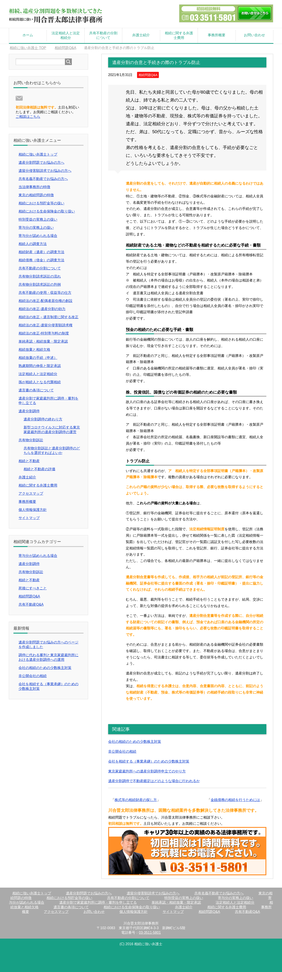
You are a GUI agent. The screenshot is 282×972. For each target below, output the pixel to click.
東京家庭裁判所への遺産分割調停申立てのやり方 (147, 771)
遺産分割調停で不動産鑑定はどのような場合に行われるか (154, 781)
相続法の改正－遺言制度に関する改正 (48, 317)
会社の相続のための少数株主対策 (134, 741)
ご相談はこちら (28, 116)
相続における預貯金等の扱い (41, 203)
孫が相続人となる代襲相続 (40, 382)
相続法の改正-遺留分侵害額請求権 (45, 325)
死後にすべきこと (33, 588)
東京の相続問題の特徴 (36, 195)
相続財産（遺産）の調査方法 (41, 252)
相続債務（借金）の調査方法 (41, 260)
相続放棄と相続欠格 (34, 349)
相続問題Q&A (148, 75)
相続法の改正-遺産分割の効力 (42, 309)
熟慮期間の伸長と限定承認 (40, 366)
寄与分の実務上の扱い (36, 227)
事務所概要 (216, 35)
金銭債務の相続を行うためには (235, 800)
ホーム (27, 35)
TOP (28, 48)
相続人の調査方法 (33, 244)
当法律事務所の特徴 (34, 187)
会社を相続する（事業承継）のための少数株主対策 (148, 761)
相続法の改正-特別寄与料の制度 (44, 333)
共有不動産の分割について (103, 35)
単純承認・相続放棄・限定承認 (43, 341)
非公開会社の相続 (122, 751)
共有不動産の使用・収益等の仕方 (45, 292)
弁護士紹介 (141, 35)
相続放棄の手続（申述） (38, 358)
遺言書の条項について (36, 390)
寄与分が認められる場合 (38, 236)
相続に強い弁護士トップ (38, 154)
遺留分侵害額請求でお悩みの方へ (45, 171)
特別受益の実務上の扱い (38, 219)
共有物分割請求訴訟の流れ (40, 276)
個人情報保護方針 (33, 510)
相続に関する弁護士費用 (179, 35)
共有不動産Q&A (31, 604)
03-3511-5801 (150, 932)
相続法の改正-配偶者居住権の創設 (45, 301)
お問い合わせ (254, 35)
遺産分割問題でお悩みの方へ (41, 162)
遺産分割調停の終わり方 (43, 419)
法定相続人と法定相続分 (66, 35)
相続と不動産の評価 (39, 469)
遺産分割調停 (29, 411)
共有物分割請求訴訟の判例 (40, 284)
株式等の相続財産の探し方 (136, 800)
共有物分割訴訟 (31, 440)
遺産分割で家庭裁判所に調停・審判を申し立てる (98, 902)
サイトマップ (29, 518)
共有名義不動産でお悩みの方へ (43, 179)
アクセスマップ (31, 493)
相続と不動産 (29, 461)
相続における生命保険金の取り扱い (47, 211)
